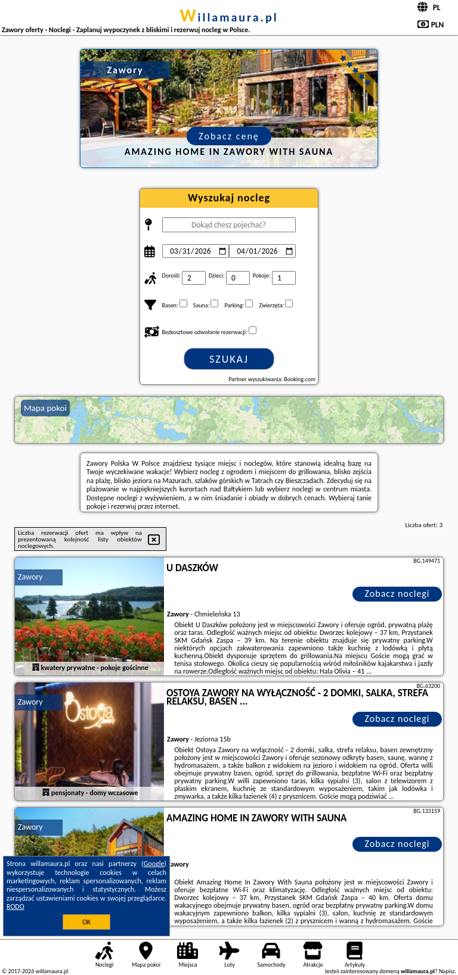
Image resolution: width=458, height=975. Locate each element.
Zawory (30, 577)
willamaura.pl (229, 17)
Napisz (447, 971)
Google (154, 863)
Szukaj (229, 359)
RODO (15, 906)
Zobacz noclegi (397, 593)
